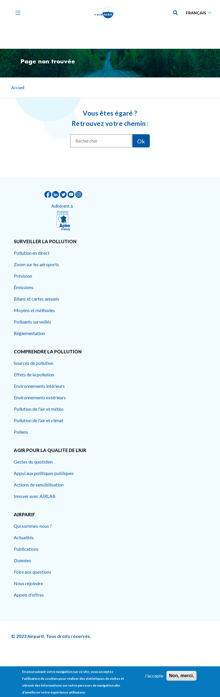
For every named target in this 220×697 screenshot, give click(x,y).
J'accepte (154, 678)
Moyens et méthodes (34, 310)
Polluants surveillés (32, 321)
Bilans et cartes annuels (36, 298)
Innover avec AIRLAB (35, 496)
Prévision (23, 276)
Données (22, 560)
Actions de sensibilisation (39, 484)
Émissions (23, 287)
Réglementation (29, 333)
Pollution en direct (32, 253)
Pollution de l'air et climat (38, 420)
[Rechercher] (100, 140)
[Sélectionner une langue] (200, 13)
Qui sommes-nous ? (33, 526)
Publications (26, 549)
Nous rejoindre (28, 583)
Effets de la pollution (34, 374)
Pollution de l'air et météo (39, 409)
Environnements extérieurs (40, 397)
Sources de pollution (33, 363)
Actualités (24, 537)
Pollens (21, 432)
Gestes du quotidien (33, 461)
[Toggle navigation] (16, 12)
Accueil (17, 87)
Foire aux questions (32, 572)
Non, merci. (181, 677)
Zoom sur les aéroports (36, 264)
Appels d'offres (29, 594)
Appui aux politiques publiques (44, 473)
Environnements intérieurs (39, 386)
